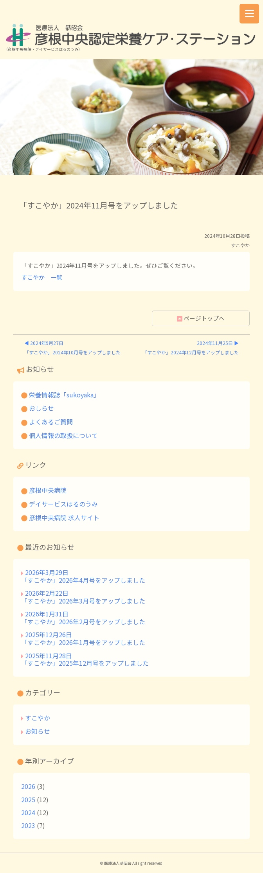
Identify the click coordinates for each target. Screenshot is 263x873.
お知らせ (37, 731)
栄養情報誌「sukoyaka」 (60, 394)
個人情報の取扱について (59, 435)
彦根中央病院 (44, 490)
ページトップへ (201, 318)
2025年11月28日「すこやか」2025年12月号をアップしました (85, 659)
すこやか (37, 717)
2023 (28, 825)
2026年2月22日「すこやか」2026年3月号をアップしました (83, 596)
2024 (28, 812)
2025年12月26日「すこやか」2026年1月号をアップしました (83, 638)
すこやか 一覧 (41, 277)
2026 (28, 786)
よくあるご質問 (47, 421)
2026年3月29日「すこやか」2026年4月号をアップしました (83, 576)
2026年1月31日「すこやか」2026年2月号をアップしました (83, 617)
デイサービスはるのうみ (59, 503)
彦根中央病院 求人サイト (60, 517)
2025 (28, 799)
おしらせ (37, 408)
